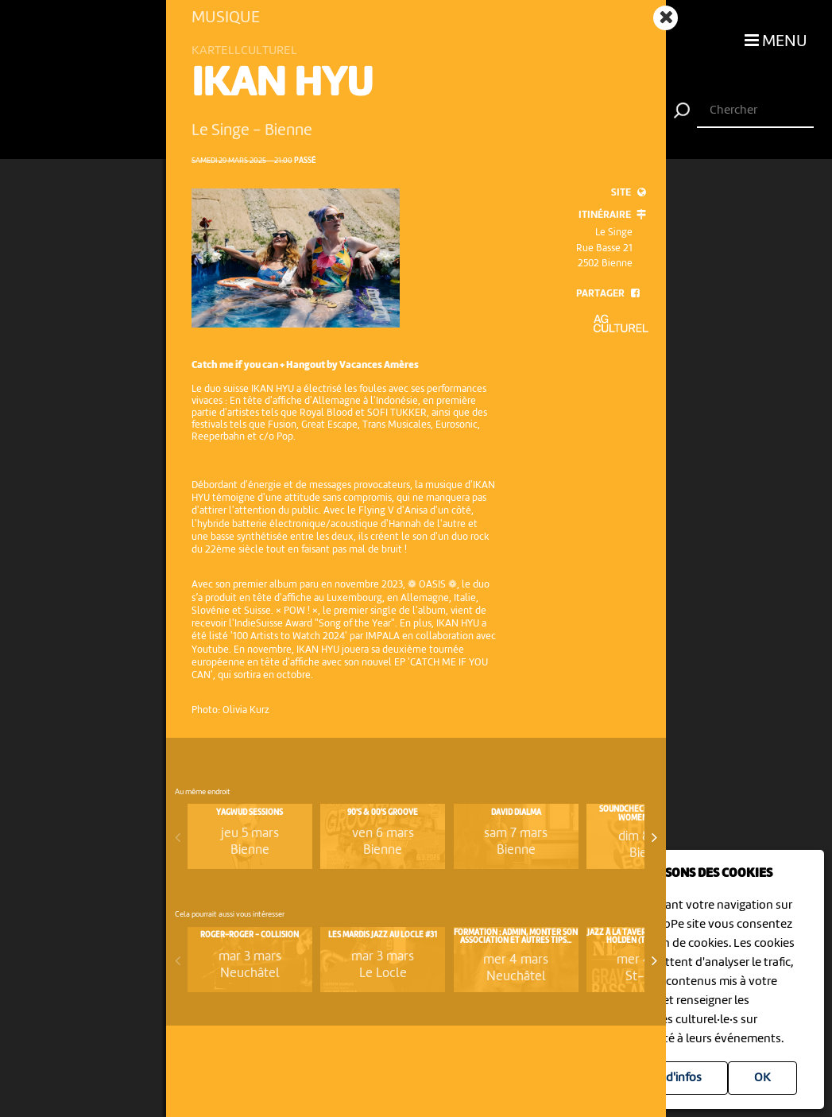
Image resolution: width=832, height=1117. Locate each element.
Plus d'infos (671, 1078)
